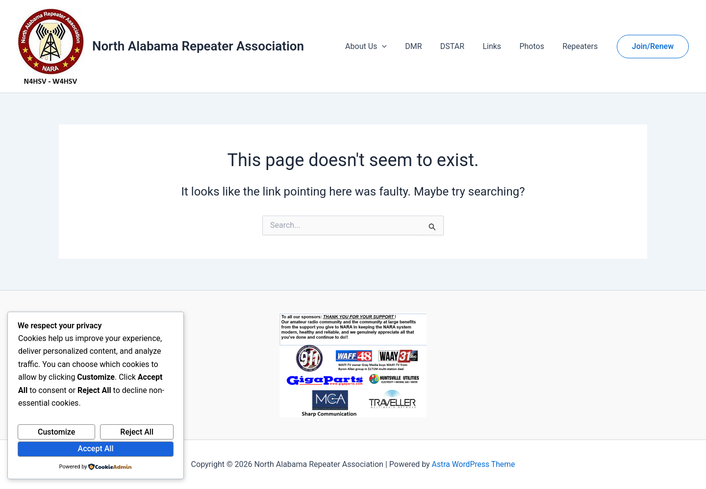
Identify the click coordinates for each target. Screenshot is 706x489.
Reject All (136, 432)
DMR (425, 46)
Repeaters (581, 46)
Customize (56, 432)
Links (498, 46)
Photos (535, 46)
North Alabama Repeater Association (198, 46)
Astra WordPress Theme (473, 464)
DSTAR (461, 46)
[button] (397, 46)
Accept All (96, 448)
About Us (380, 46)
